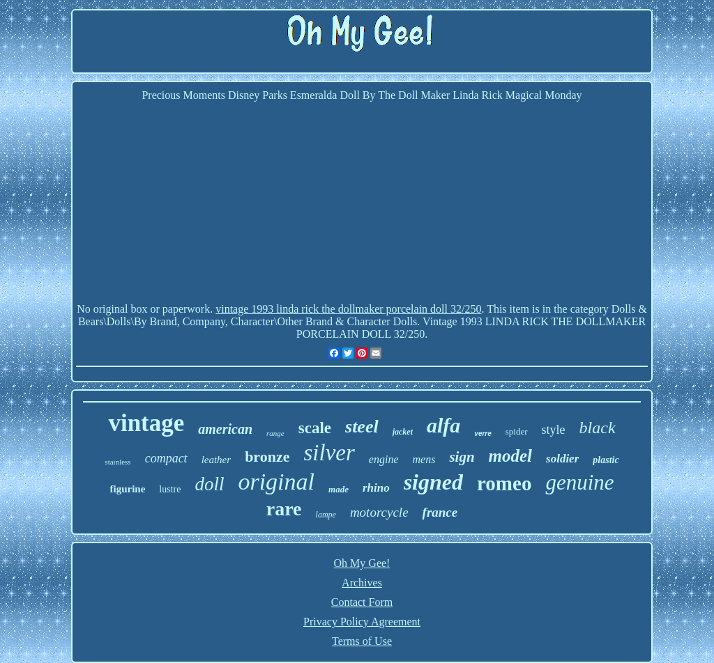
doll (209, 484)
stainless (117, 462)
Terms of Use (362, 641)
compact (166, 458)
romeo (504, 483)
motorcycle (379, 512)
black (597, 428)
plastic (605, 460)
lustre (170, 489)
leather (216, 459)
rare (284, 509)
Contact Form (362, 602)
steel (362, 426)
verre (482, 433)
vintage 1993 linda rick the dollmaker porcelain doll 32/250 (348, 309)
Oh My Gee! (362, 563)
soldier (562, 458)
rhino (376, 487)
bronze (267, 456)
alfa (443, 425)
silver (329, 452)
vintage (146, 423)
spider (517, 431)
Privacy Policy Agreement (361, 621)
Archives (362, 582)
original (276, 481)
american (225, 429)
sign (461, 456)
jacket (403, 432)
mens (423, 459)
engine (384, 459)
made (338, 489)
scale (314, 428)
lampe (326, 515)
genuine (579, 482)
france (440, 512)
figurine (127, 488)
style (553, 430)
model (511, 455)
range (275, 433)
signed (433, 481)
